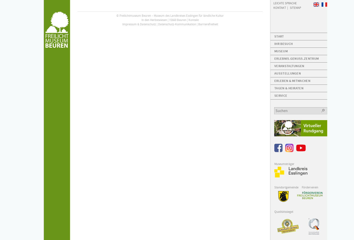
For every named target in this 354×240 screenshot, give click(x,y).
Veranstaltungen (289, 66)
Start (279, 36)
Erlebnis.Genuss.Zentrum (296, 58)
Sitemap (295, 7)
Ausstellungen (287, 73)
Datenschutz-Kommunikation (177, 24)
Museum (281, 51)
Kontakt (193, 20)
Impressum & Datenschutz (139, 24)
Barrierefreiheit (208, 24)
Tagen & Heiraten (288, 88)
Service (280, 95)
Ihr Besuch (283, 44)
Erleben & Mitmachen (292, 81)
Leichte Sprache (285, 3)
